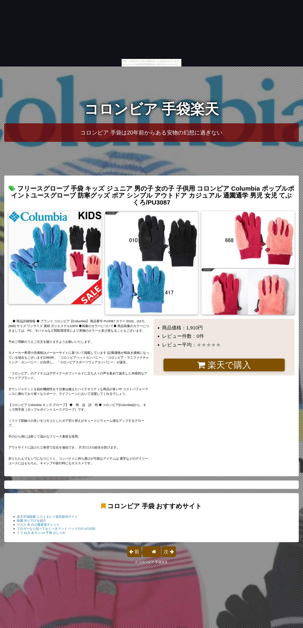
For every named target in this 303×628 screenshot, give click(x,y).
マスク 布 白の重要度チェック (38, 524)
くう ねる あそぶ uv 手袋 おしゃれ (41, 532)
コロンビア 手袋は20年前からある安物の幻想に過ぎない (151, 132)
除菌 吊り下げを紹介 (31, 520)
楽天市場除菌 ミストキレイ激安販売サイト (47, 516)
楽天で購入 (224, 365)
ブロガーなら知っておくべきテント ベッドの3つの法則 (56, 528)
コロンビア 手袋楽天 (151, 109)
